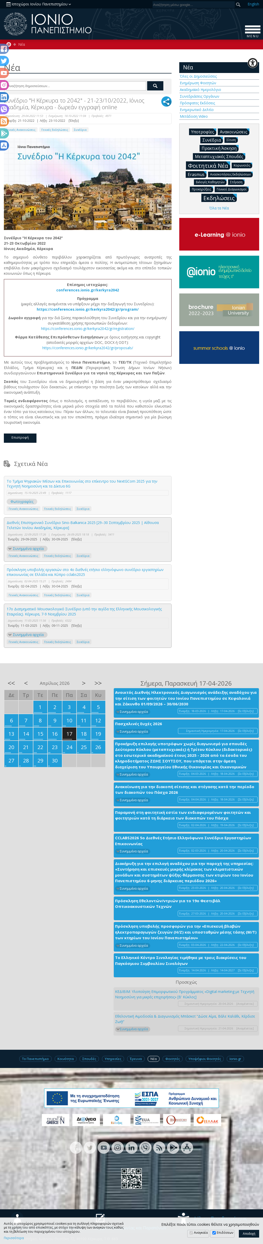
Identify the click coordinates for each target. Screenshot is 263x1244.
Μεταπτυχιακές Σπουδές (220, 156)
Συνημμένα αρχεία (28, 548)
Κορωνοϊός (243, 165)
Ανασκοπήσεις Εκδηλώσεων (231, 174)
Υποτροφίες (203, 131)
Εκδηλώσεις (220, 198)
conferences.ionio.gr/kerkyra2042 (87, 290)
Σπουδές (89, 1058)
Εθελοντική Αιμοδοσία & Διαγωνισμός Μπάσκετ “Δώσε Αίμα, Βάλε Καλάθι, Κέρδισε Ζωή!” (185, 1019)
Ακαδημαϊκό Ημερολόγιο (200, 89)
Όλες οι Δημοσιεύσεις (198, 76)
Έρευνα (136, 1058)
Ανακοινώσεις (234, 131)
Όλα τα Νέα (219, 208)
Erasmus (197, 174)
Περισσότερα (14, 1238)
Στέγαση (237, 181)
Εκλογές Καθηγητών (211, 181)
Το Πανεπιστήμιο (35, 1058)
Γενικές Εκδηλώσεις (54, 130)
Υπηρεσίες (113, 1058)
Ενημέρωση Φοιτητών (198, 82)
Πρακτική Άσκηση (220, 148)
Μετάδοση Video (194, 116)
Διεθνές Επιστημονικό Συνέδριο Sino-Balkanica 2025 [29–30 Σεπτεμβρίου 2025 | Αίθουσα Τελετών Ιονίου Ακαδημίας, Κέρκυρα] (83, 525)
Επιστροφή (20, 437)
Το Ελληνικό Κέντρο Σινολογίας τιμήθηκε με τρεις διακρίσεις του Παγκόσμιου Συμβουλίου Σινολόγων (180, 960)
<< (11, 683)
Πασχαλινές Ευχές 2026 (138, 723)
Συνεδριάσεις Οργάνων (199, 96)
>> (98, 683)
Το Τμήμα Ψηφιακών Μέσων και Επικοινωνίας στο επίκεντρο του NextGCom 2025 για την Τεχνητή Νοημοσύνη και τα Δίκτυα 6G (82, 484)
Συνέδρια (80, 130)
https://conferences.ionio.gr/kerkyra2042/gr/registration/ (87, 328)
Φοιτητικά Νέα (209, 165)
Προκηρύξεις (202, 189)
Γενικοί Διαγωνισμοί (233, 189)
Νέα (21, 44)
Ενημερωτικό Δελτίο (197, 109)
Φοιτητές (172, 1058)
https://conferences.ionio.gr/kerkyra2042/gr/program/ (88, 309)
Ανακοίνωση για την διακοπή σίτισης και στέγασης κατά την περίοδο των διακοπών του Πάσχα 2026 (184, 789)
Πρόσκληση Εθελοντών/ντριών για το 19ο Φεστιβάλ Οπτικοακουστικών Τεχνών (167, 903)
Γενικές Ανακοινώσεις (20, 130)
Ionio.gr (235, 1058)
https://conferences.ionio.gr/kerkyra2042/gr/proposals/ (87, 347)
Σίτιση (232, 139)
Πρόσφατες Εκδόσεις (197, 102)
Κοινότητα (66, 1058)
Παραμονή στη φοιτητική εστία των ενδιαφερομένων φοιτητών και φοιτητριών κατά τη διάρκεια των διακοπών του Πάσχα (183, 815)
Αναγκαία (201, 1232)
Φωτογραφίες (22, 501)
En (253, 4)
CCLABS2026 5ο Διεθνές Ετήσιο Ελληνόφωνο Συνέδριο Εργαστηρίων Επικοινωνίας (183, 840)
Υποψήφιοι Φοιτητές (205, 1058)
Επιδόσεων (225, 1232)
